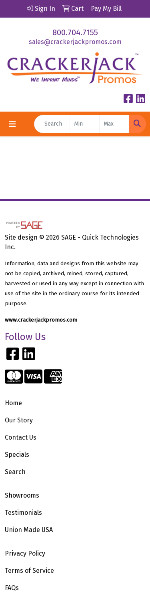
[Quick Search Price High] (114, 124)
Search (15, 472)
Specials (17, 454)
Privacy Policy (25, 553)
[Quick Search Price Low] (85, 124)
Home (13, 403)
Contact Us (20, 437)
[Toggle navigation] (12, 124)
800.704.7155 (75, 32)
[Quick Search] (52, 124)
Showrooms (22, 495)
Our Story (19, 420)
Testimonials (23, 512)
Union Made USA (29, 530)
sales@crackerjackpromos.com (75, 42)
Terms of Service (29, 570)
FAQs (12, 588)
